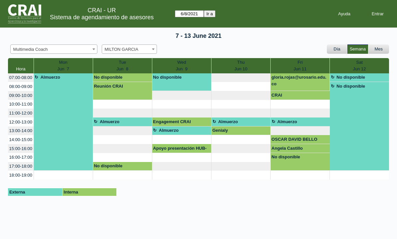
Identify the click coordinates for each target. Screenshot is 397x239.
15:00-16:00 (20, 148)
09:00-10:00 (20, 95)
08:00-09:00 (20, 86)
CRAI (277, 95)
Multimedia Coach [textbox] (30, 49)
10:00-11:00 (20, 104)
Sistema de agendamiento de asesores (102, 17)
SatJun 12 (359, 65)
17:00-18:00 (20, 166)
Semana (358, 48)
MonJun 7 (63, 65)
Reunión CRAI (108, 86)
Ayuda (344, 13)
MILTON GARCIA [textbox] (121, 49)
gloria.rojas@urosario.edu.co (299, 80)
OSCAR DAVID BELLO (295, 139)
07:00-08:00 (20, 77)
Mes (379, 48)
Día (336, 48)
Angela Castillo (287, 148)
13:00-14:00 (20, 130)
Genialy (220, 130)
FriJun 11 (300, 65)
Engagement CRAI (172, 121)
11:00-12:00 (20, 113)
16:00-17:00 (20, 157)
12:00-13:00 (20, 122)
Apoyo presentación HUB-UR (179, 149)
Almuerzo (50, 77)
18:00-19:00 (20, 175)
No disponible (108, 77)
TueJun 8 (122, 65)
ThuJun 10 (240, 65)
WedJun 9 (182, 65)
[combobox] (53, 49)
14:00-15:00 (20, 139)
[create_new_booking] (240, 77)
